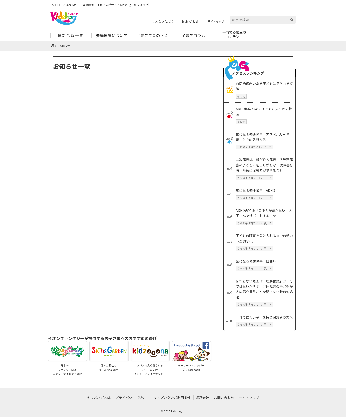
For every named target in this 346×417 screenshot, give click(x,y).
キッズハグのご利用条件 (172, 397)
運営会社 (202, 397)
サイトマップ (249, 397)
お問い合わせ (224, 397)
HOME (52, 45)
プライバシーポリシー (132, 397)
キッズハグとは (99, 397)
